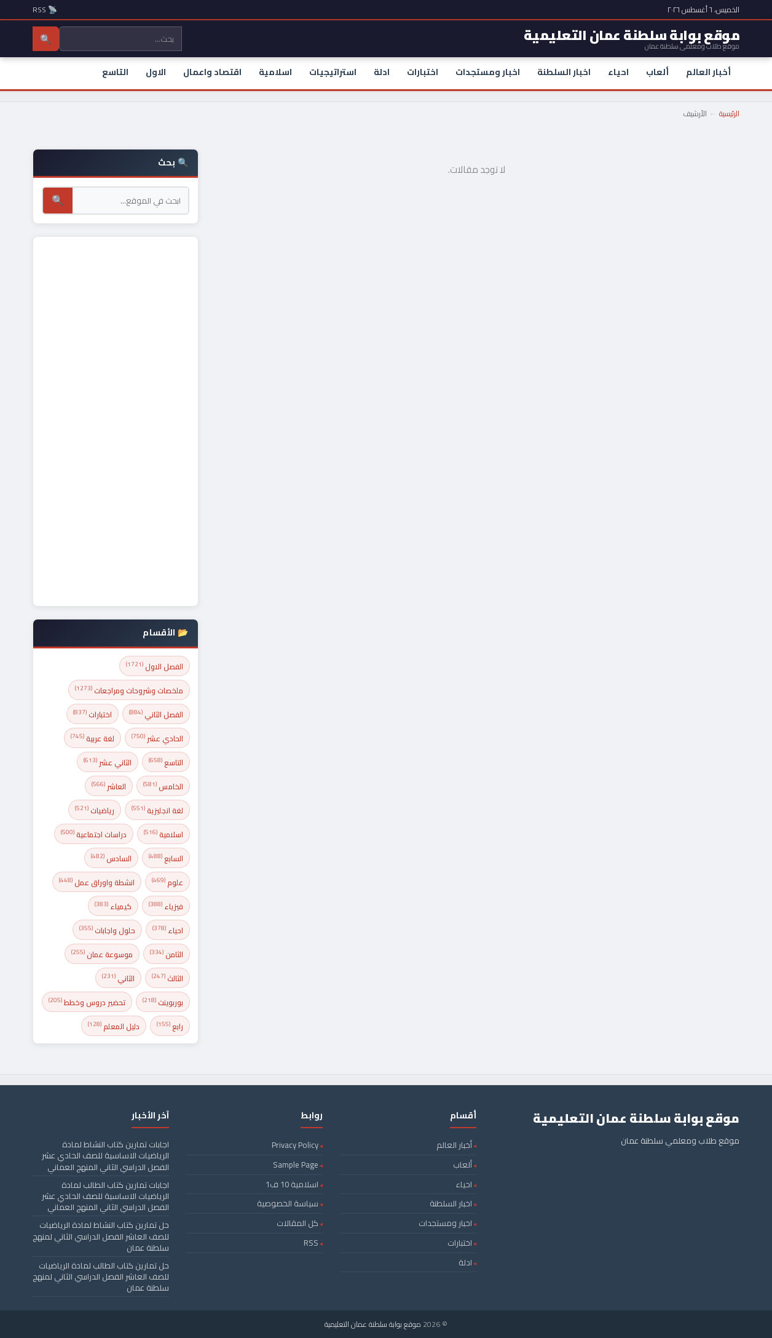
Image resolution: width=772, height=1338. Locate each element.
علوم (167, 882)
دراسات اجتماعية (94, 834)
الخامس (163, 786)
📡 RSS (45, 9)
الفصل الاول (154, 666)
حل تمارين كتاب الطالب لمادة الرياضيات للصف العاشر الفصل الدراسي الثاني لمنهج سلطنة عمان (101, 1276)
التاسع (115, 72)
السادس (111, 858)
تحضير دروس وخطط (87, 1001)
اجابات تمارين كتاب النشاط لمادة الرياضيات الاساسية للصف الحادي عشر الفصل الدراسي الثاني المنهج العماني (105, 1155)
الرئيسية (729, 113)
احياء (618, 72)
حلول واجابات (107, 930)
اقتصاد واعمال (212, 72)
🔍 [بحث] (58, 200)
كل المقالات (297, 1223)
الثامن (166, 954)
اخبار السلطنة (564, 72)
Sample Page (295, 1164)
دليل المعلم (114, 1025)
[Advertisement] (115, 421)
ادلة (382, 72)
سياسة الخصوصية (287, 1203)
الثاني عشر (108, 762)
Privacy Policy (295, 1144)
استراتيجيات (332, 72)
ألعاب (657, 72)
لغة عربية (92, 738)
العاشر (109, 786)
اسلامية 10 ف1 (292, 1184)
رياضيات (94, 810)
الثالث (167, 978)
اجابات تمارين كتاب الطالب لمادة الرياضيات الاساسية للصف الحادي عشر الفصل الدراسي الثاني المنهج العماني (105, 1195)
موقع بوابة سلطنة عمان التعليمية (373, 1324)
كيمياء (113, 906)
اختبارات (422, 72)
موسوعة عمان (102, 954)
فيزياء (166, 906)
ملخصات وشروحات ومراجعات (129, 690)
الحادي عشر (157, 738)
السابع (166, 858)
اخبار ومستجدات (487, 72)
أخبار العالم (708, 72)
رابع (170, 1025)
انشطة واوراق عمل (97, 882)
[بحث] (130, 200)
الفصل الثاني (156, 714)
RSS (311, 1242)
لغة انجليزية (157, 810)
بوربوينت (163, 1001)
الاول (156, 72)
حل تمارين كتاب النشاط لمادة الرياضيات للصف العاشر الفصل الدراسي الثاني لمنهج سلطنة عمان (101, 1235)
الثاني (118, 978)
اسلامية (275, 72)
